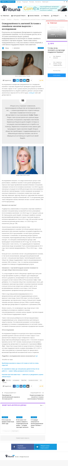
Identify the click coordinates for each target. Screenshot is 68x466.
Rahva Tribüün (33, 15)
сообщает (32, 93)
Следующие (15, 431)
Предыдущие (6, 431)
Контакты (38, 2)
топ (41, 380)
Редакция (25, 2)
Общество (40, 47)
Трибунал (5, 15)
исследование (16, 380)
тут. (36, 356)
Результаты (56, 70)
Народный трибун (18, 15)
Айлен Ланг (8, 380)
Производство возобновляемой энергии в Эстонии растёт (11, 397)
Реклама (31, 2)
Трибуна (45, 15)
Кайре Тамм (23, 380)
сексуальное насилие (33, 380)
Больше (45, 2)
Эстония (4, 382)
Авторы (19, 2)
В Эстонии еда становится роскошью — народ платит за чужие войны (57, 27)
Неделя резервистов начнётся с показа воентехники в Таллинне (35, 397)
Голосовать (56, 75)
